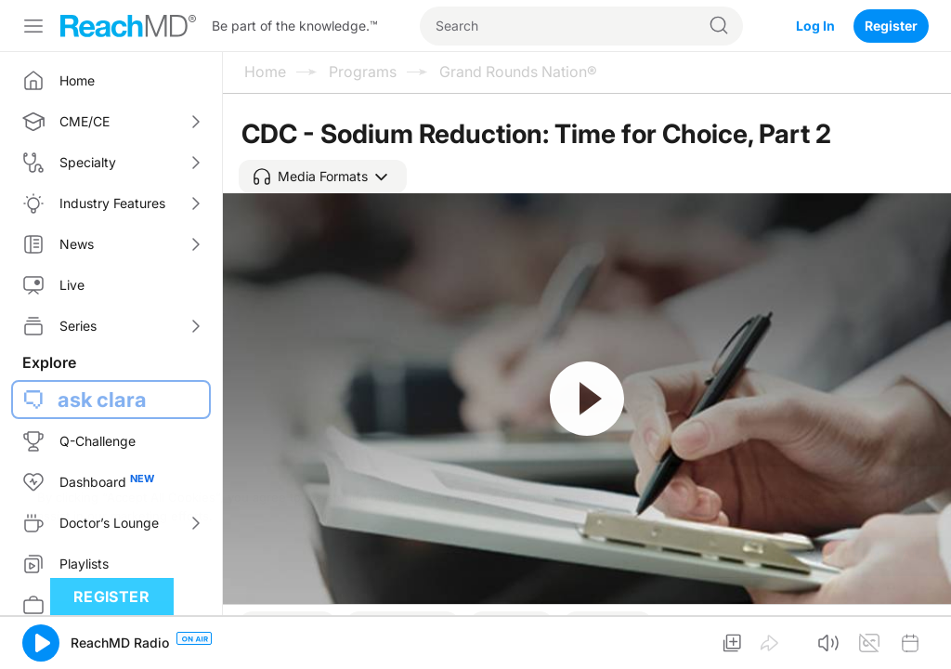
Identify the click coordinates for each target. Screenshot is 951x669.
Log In (815, 25)
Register (891, 25)
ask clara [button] (102, 399)
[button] (323, 176)
